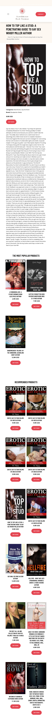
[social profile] (29, 2)
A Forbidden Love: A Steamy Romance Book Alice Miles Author (15, 294)
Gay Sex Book (25, 110)
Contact (41, 14)
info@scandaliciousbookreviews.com (36, 4)
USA (25, 4)
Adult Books (17, 110)
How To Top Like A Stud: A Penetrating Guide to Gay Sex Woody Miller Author (15, 524)
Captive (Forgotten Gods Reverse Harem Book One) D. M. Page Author (37, 296)
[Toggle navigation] (8, 13)
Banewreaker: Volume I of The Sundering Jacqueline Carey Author (15, 353)
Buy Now (11, 122)
